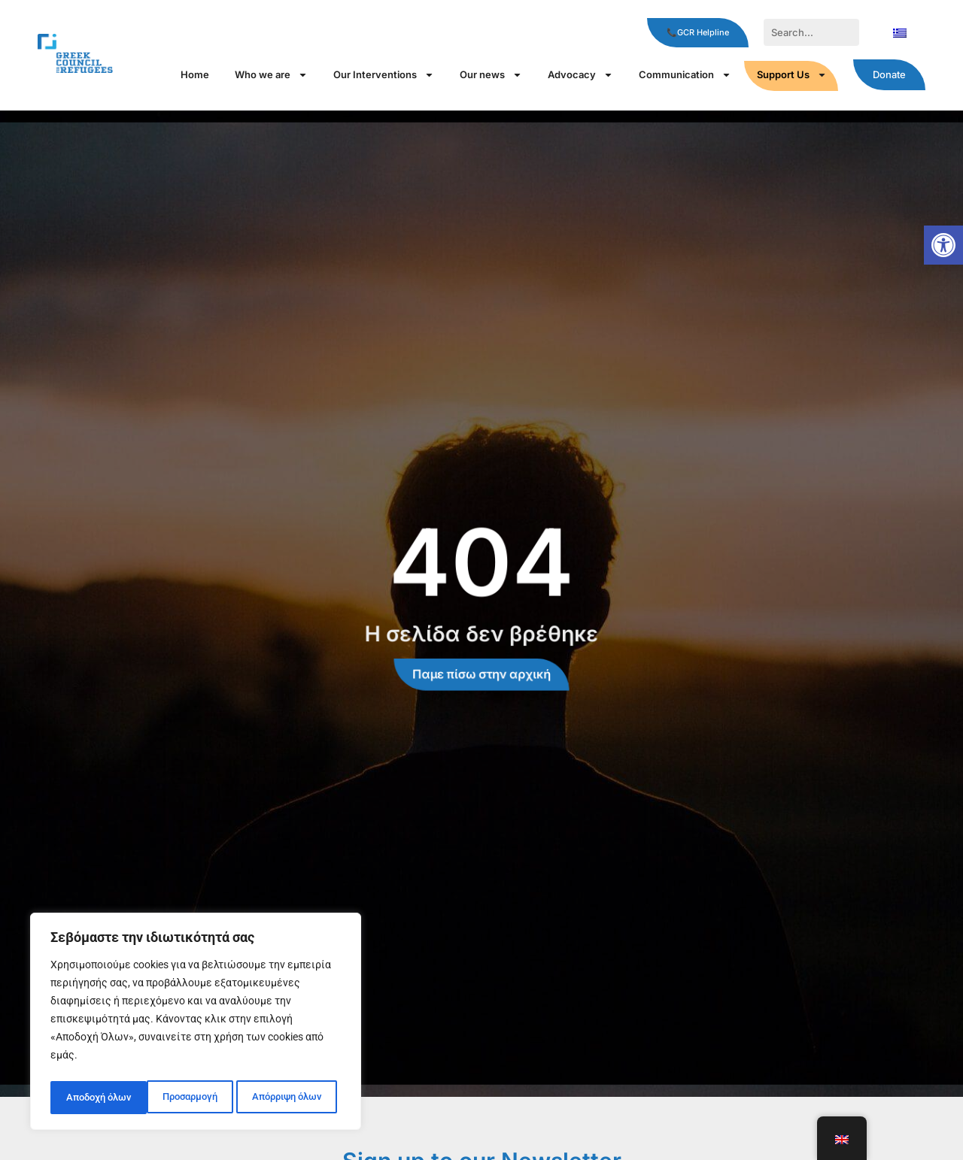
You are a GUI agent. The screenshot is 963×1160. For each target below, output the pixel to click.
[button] (943, 245)
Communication (685, 74)
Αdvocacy (580, 74)
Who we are (271, 74)
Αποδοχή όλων (293, 1098)
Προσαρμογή (92, 1098)
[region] (195, 1024)
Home (195, 74)
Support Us (792, 74)
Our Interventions (383, 74)
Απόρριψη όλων (190, 1098)
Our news (491, 74)
